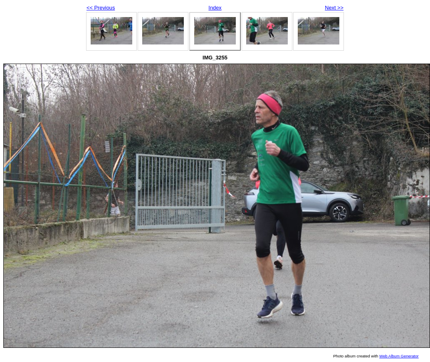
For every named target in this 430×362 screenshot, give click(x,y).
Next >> (334, 8)
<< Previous (100, 8)
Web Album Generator (399, 356)
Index (214, 8)
